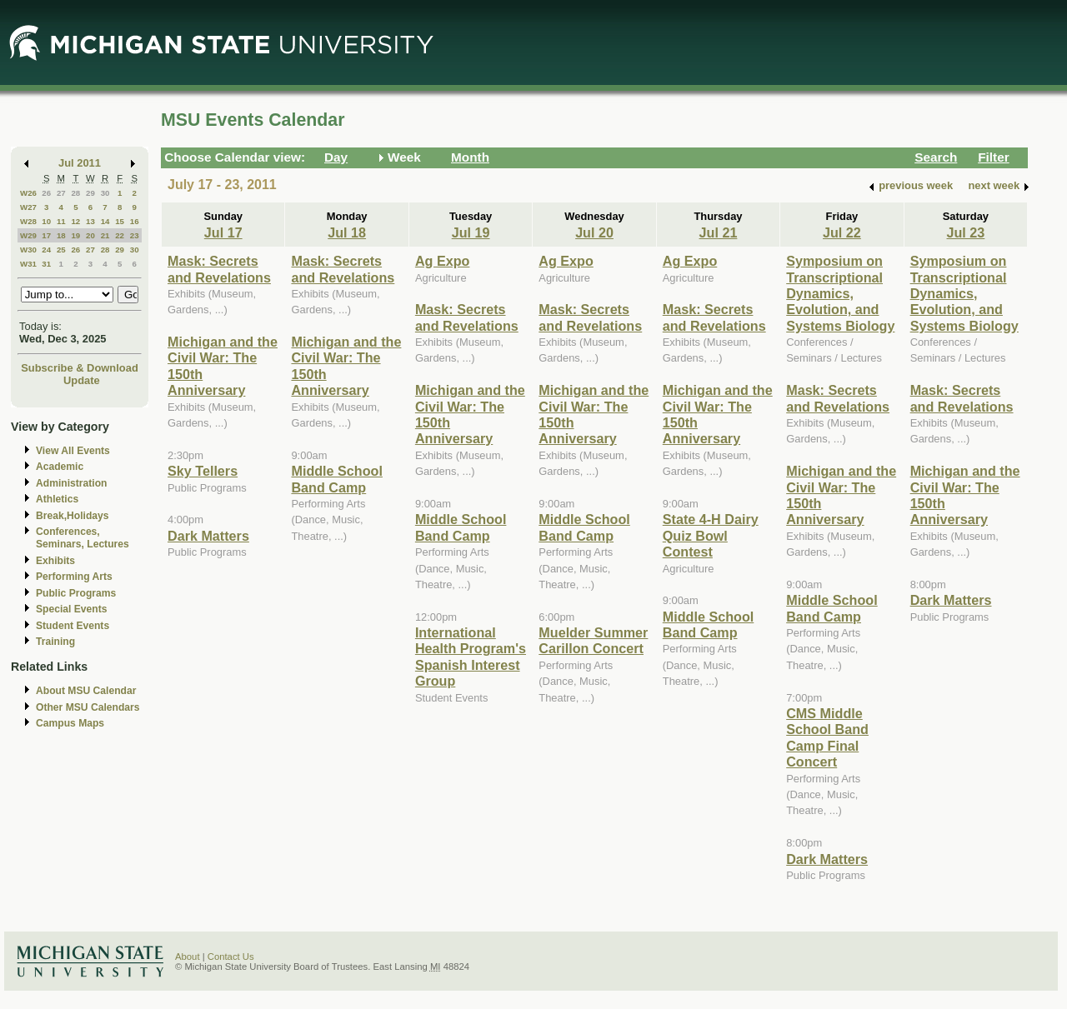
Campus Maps (70, 723)
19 (75, 235)
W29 (28, 235)
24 (46, 249)
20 (90, 235)
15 (119, 221)
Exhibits (55, 561)
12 (75, 221)
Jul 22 (842, 232)
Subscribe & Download (79, 368)
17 (46, 235)
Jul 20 (594, 232)
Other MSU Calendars (88, 707)
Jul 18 (347, 232)
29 (90, 192)
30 (105, 192)
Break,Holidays (72, 516)
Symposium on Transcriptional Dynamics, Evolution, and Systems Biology (840, 293)
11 (61, 221)
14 (105, 221)
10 (46, 221)
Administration (71, 483)
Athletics (57, 499)
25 (61, 249)
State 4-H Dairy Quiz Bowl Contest (711, 535)
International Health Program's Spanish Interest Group (470, 656)
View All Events (73, 451)
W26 (28, 192)
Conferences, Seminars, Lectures (82, 538)
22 (119, 235)
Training (55, 641)
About (187, 957)
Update (81, 380)
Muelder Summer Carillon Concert (593, 640)
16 (134, 221)
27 (61, 192)
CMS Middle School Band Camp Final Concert (827, 737)
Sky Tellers (203, 470)
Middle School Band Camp (337, 478)
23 (134, 235)
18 (61, 235)
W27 (28, 207)
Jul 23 (965, 232)
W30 (28, 249)
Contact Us (231, 957)
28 (75, 192)
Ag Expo (442, 260)
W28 (28, 221)
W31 (28, 263)
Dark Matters (208, 535)
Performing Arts (74, 576)
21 (105, 235)
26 (46, 192)
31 (46, 263)
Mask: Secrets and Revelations (219, 268)
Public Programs (76, 593)
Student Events (72, 626)
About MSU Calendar (86, 691)
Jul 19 (471, 232)
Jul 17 (223, 232)
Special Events (71, 609)
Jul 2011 (79, 163)
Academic (59, 466)
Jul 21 (718, 232)
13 (90, 221)
